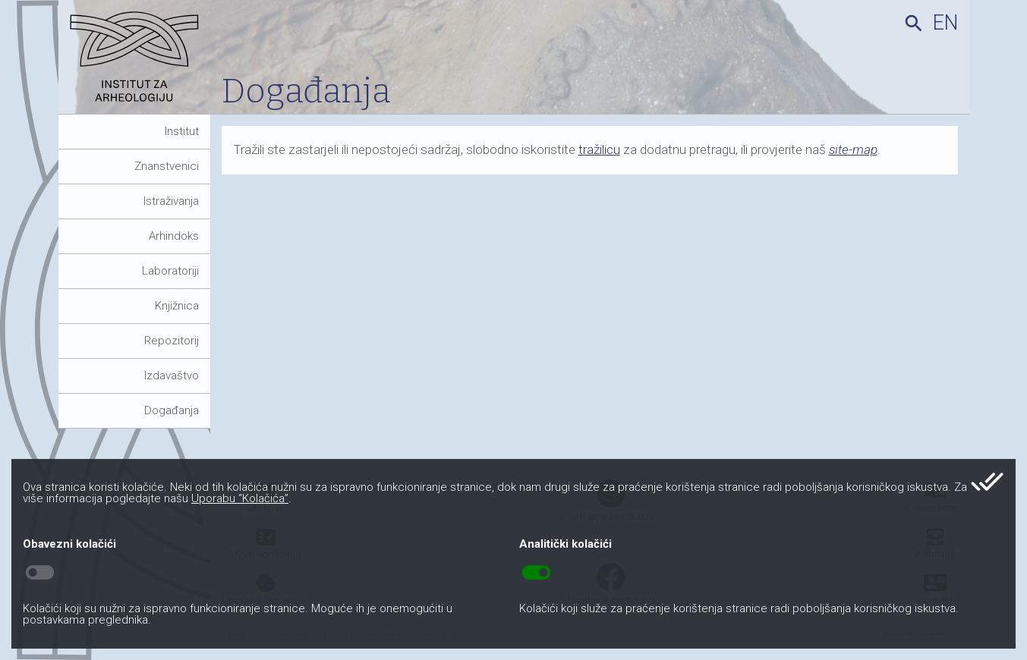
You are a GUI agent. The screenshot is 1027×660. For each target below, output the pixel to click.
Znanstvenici (166, 166)
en (945, 23)
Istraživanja (171, 201)
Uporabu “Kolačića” (239, 498)
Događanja (171, 410)
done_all (987, 481)
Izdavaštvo (171, 375)
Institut (182, 131)
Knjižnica (177, 306)
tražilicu (599, 149)
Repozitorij (171, 340)
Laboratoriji (170, 271)
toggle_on (536, 572)
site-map (853, 149)
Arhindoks (174, 236)
